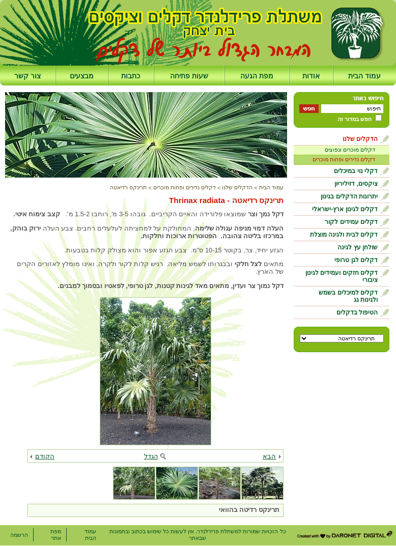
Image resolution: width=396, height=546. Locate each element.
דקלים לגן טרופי (356, 260)
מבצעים (82, 76)
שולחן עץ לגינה (357, 247)
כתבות (130, 76)
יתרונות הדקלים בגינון (349, 196)
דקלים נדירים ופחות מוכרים (344, 159)
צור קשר (27, 76)
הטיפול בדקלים (357, 312)
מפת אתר (55, 534)
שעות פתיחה (189, 76)
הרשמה (19, 535)
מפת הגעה (256, 76)
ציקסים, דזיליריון (356, 183)
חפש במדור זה (354, 119)
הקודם (44, 456)
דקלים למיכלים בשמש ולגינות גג (348, 296)
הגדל (151, 456)
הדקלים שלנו (360, 138)
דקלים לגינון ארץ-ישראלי (345, 209)
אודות (311, 76)
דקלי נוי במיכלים (356, 171)
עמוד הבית (364, 76)
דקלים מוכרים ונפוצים (350, 150)
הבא (269, 456)
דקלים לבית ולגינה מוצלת (344, 234)
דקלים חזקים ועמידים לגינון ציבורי (341, 276)
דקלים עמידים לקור (351, 221)
